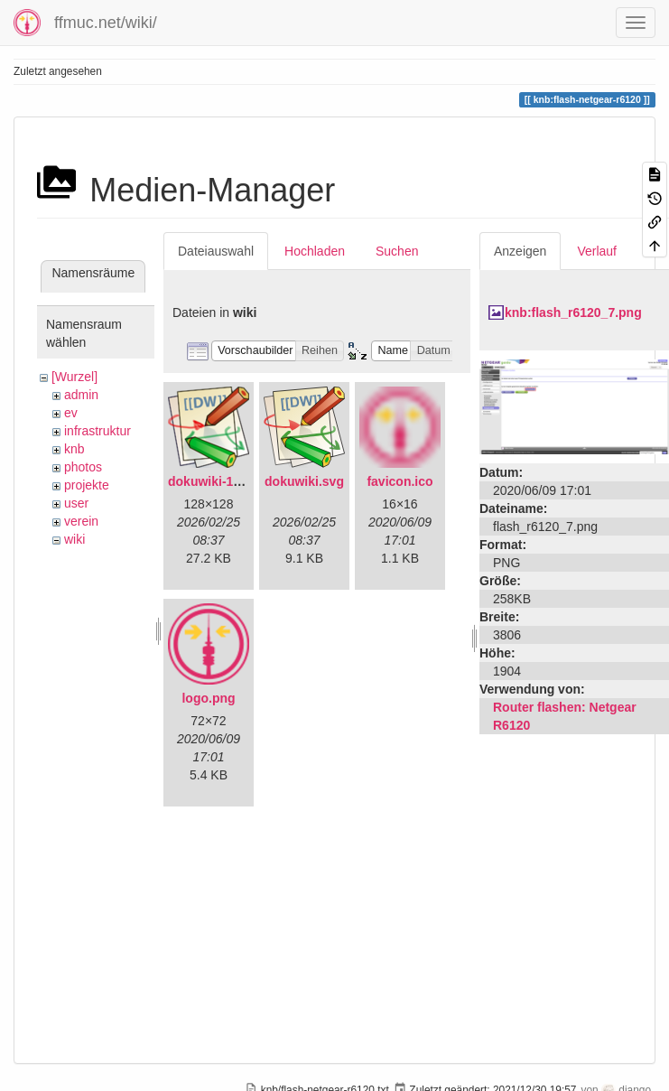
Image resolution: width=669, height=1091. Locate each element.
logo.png (208, 698)
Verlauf (597, 251)
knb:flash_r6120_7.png (573, 312)
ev (71, 413)
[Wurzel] (74, 376)
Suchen (397, 251)
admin (81, 394)
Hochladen (314, 251)
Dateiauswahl (216, 251)
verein (81, 521)
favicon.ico (399, 481)
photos (83, 467)
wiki (74, 539)
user (76, 503)
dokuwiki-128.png (221, 481)
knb (74, 449)
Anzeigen (520, 251)
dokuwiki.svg (304, 481)
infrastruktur (97, 431)
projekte (86, 485)
